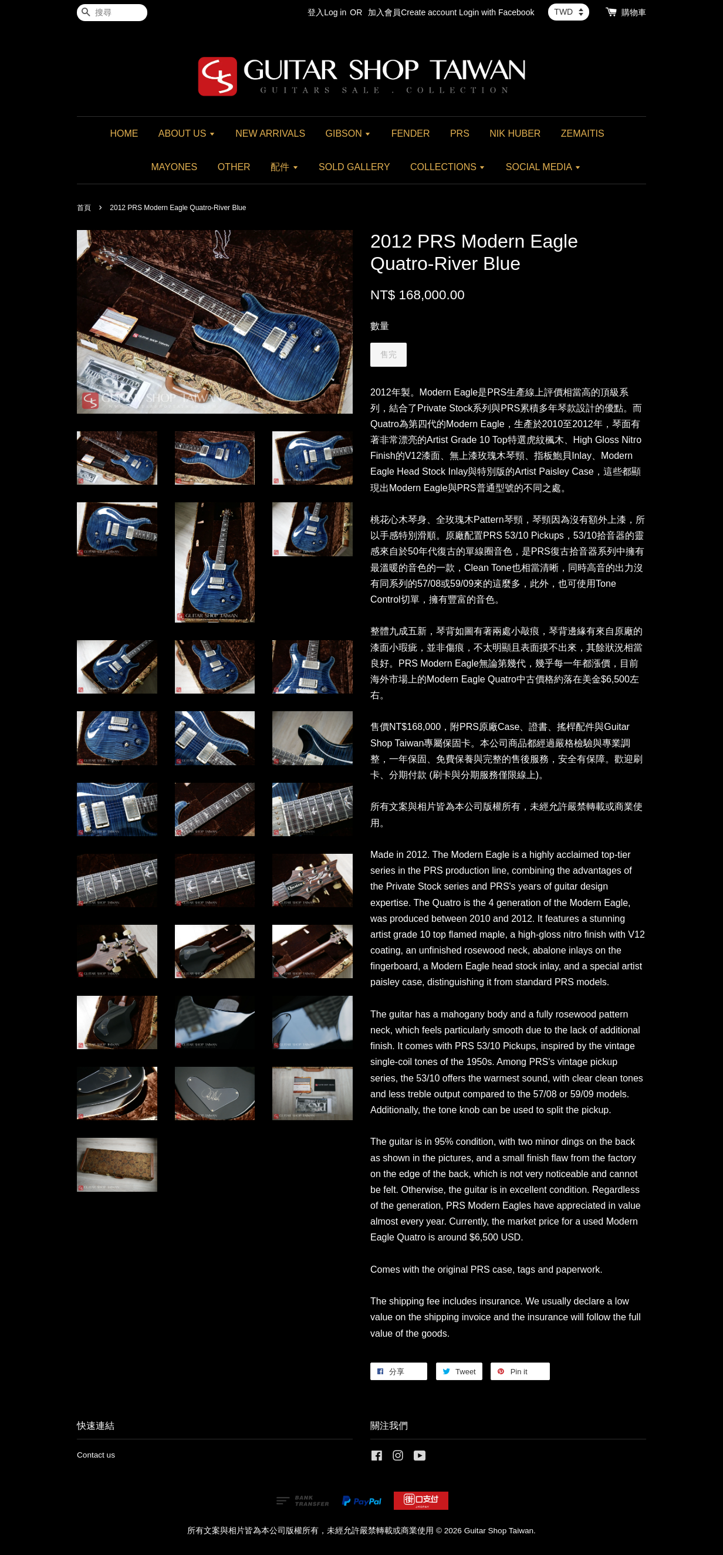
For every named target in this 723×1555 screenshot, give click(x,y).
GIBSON (348, 133)
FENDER (410, 133)
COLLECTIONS (447, 167)
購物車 (633, 12)
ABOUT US (186, 133)
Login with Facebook (496, 12)
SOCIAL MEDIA (543, 167)
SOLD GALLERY (354, 167)
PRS (459, 133)
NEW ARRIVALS (270, 133)
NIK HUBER (514, 133)
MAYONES (174, 167)
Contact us (96, 1455)
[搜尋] (112, 12)
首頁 (84, 208)
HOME (124, 133)
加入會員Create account (412, 12)
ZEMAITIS (582, 133)
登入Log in (327, 12)
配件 (284, 167)
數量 (379, 326)
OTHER (234, 167)
